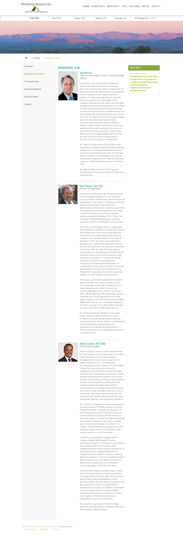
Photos (124, 6)
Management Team (52, 58)
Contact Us (156, 6)
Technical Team (31, 81)
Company (86, 6)
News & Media (134, 6)
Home (26, 55)
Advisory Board (31, 96)
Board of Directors (32, 89)
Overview (28, 66)
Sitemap (56, 529)
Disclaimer (44, 529)
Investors (145, 6)
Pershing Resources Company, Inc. (43, 526)
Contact (27, 104)
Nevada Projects (113, 6)
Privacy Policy (30, 529)
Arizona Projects (98, 6)
